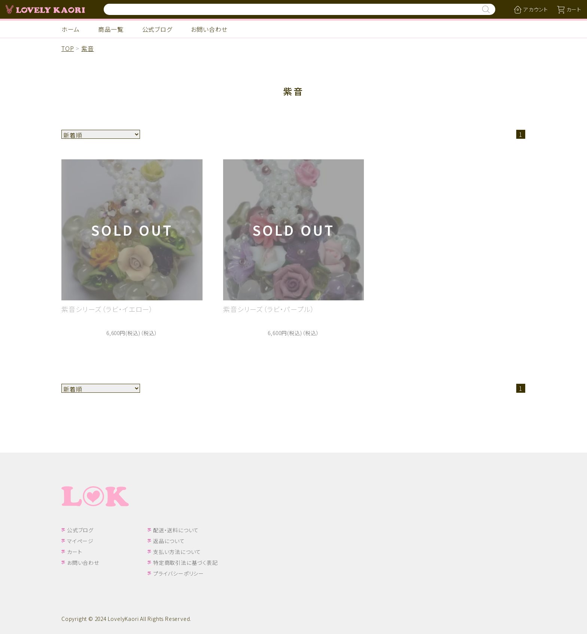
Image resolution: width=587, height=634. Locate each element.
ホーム (70, 29)
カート (74, 551)
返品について (169, 541)
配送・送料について (176, 530)
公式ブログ (157, 29)
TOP (67, 48)
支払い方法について (177, 551)
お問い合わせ (209, 29)
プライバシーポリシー (178, 573)
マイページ (80, 541)
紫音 (87, 48)
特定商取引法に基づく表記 (185, 562)
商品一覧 (110, 29)
